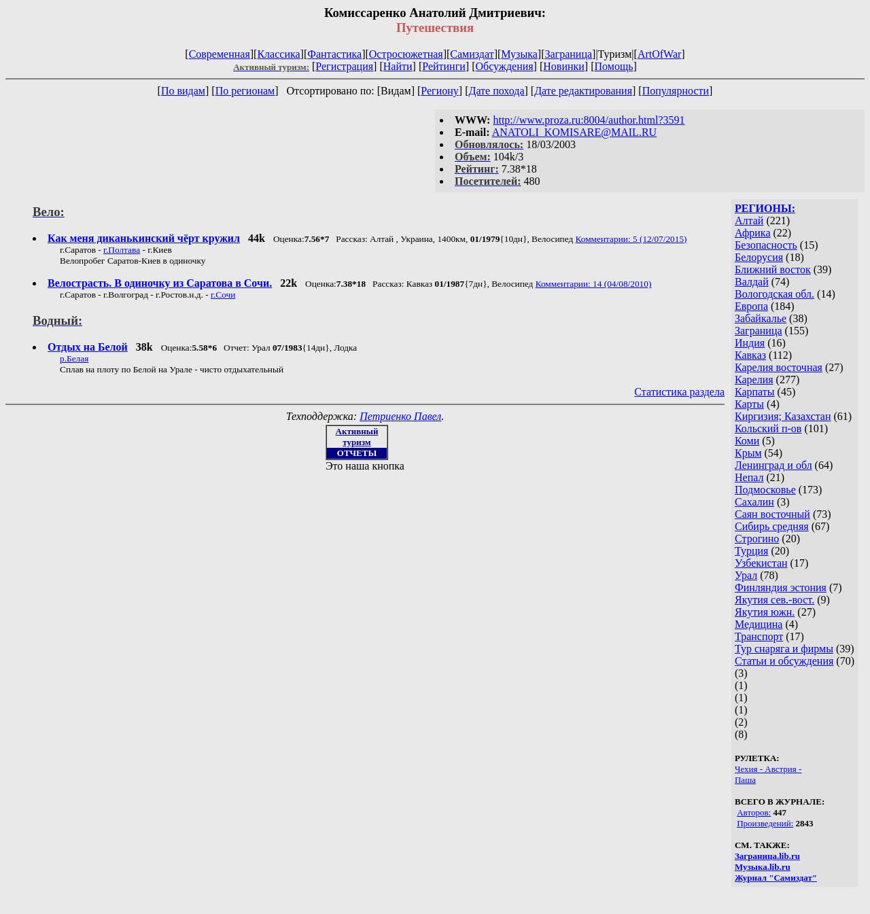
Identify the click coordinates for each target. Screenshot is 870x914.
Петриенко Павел (400, 416)
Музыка (519, 54)
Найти (398, 66)
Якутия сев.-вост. (774, 599)
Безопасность (766, 245)
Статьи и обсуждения (784, 661)
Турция (751, 551)
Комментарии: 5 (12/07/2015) (631, 239)
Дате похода (496, 90)
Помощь (614, 66)
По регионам (245, 90)
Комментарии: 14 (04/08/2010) (594, 284)
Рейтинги (444, 66)
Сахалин (754, 502)
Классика (278, 54)
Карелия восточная (778, 367)
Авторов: (754, 812)
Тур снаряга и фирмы (784, 648)
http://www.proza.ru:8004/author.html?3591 (588, 120)
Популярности (675, 90)
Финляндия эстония (780, 587)
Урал (746, 575)
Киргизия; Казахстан (783, 416)
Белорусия (759, 257)
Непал (749, 477)
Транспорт (759, 636)
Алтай (749, 220)
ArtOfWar (659, 54)
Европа (751, 306)
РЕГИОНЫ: (765, 208)
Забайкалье (760, 318)
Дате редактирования (583, 90)
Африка (753, 233)
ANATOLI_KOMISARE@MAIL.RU (574, 132)
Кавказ (750, 355)
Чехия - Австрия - (768, 769)
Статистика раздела (679, 392)
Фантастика (334, 54)
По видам (183, 90)
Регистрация (344, 66)
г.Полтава (121, 250)
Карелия (754, 379)
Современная (219, 54)
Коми (747, 440)
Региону (439, 90)
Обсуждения (504, 66)
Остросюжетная (406, 54)
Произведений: (765, 823)
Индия (750, 343)
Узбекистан (761, 563)
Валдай (752, 281)
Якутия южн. (765, 612)
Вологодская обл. (774, 294)
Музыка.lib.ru (762, 867)
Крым (748, 453)
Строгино (757, 538)
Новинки (564, 66)
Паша (745, 780)
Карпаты (755, 392)
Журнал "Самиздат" (776, 878)
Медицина (758, 624)
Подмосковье (765, 489)
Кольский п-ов (768, 428)
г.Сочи (223, 294)
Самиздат (471, 54)
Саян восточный (772, 514)
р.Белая (74, 358)
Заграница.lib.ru (767, 856)
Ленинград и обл (773, 465)
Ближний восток (773, 269)
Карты (749, 404)
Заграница (568, 54)
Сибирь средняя (772, 526)
